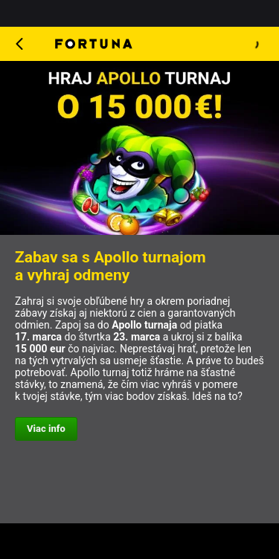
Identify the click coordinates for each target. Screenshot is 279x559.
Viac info (46, 428)
